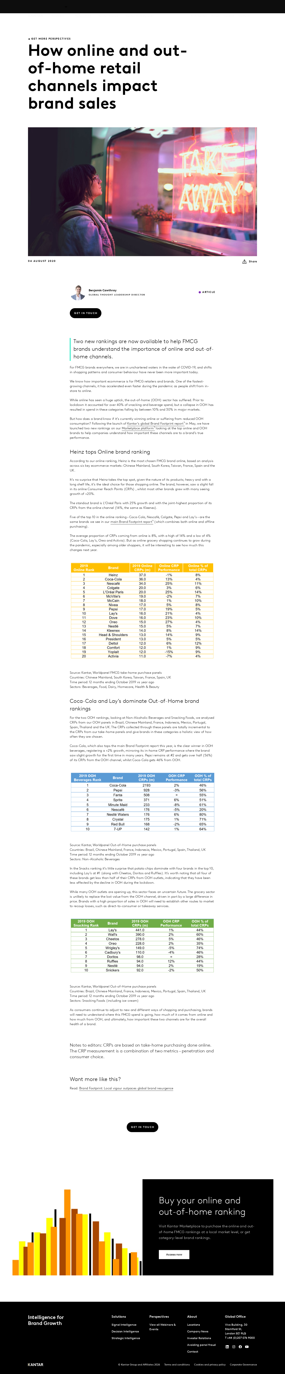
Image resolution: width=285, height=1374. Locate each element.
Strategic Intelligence (126, 1338)
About (215, 7)
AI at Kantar (199, 7)
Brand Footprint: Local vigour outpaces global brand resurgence (126, 1099)
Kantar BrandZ (108, 7)
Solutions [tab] (58, 7)
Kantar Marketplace (139, 7)
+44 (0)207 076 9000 (241, 1338)
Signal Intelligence (124, 1325)
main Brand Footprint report (131, 532)
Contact (244, 7)
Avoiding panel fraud (201, 1345)
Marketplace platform (138, 439)
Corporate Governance (243, 1364)
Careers (229, 7)
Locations (193, 1325)
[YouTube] (227, 1348)
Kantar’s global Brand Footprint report (155, 434)
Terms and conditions (177, 1364)
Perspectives (83, 7)
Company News (197, 1331)
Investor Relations (199, 1338)
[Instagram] (234, 1348)
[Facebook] (240, 1348)
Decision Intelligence (125, 1331)
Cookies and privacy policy (210, 1364)
